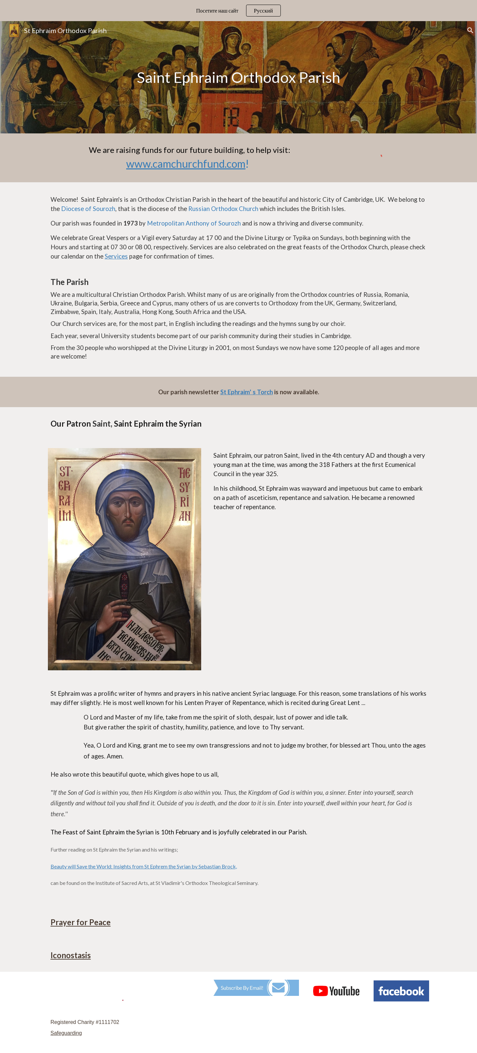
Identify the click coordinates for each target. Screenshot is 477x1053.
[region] (238, 10)
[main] (238, 77)
